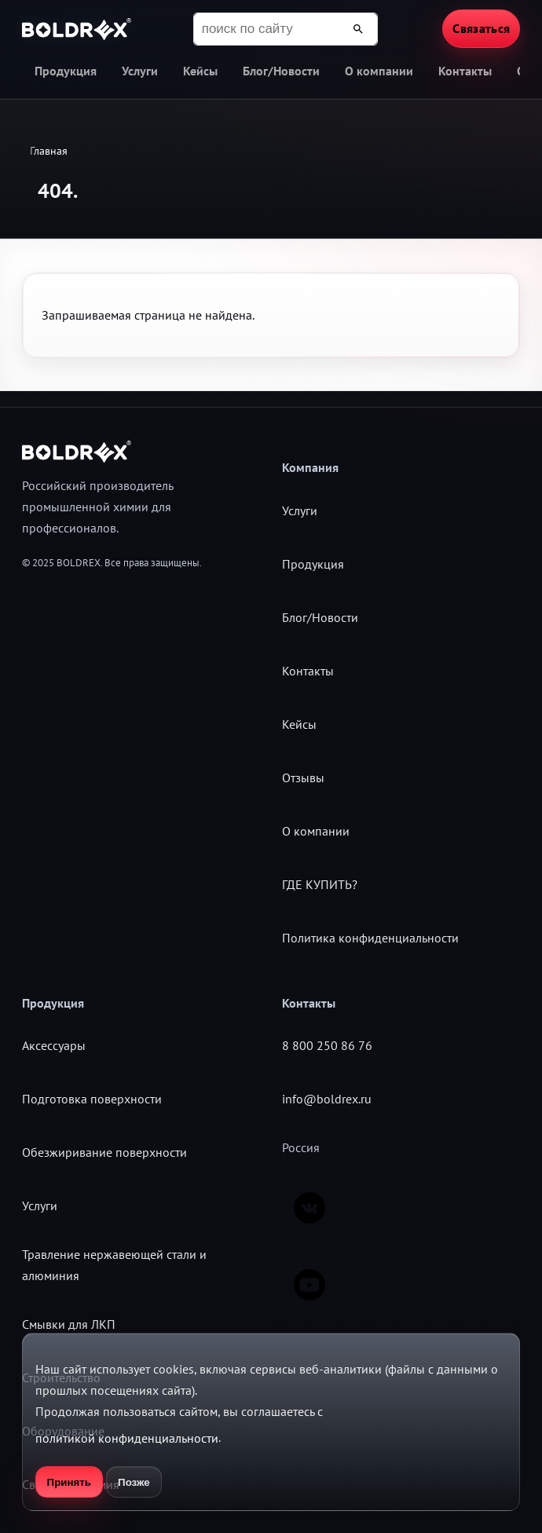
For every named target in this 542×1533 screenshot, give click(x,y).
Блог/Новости (281, 71)
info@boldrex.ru (327, 1099)
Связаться (481, 28)
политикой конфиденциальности (126, 1438)
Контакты (465, 71)
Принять (69, 1482)
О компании (379, 71)
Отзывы (303, 777)
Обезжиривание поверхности (104, 1152)
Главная (49, 151)
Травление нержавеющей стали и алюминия (114, 1264)
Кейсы (200, 71)
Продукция (66, 71)
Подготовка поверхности (92, 1099)
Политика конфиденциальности (370, 938)
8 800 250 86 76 (327, 1045)
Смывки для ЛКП (68, 1324)
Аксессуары (54, 1045)
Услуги (140, 71)
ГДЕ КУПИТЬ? (319, 884)
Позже (134, 1482)
